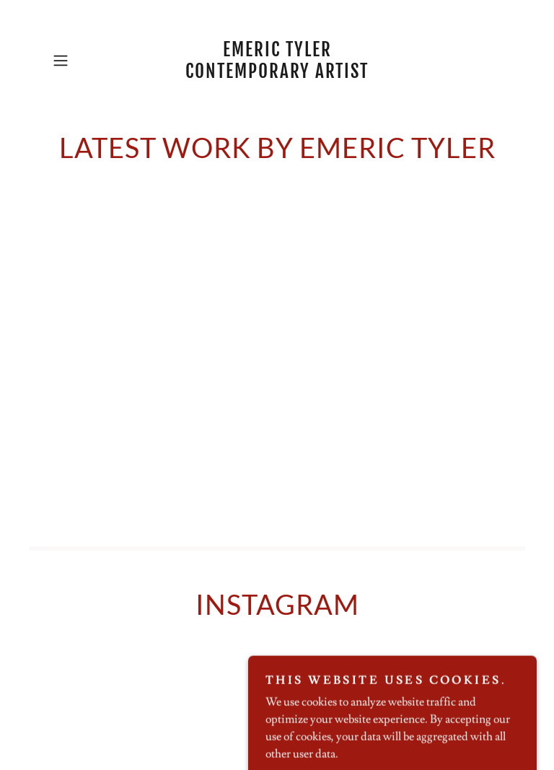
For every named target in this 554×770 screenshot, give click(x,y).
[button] (80, 60)
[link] (277, 74)
